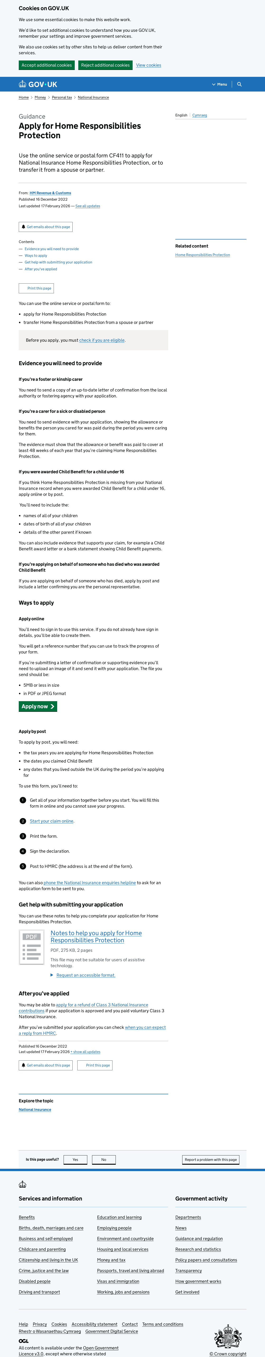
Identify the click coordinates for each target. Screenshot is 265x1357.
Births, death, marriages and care (51, 1228)
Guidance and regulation (199, 1238)
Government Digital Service (111, 1331)
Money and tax (111, 1260)
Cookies (59, 1324)
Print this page (39, 288)
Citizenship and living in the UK (48, 1260)
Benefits (27, 1217)
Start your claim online (51, 821)
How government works (198, 1281)
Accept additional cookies (47, 65)
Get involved (187, 1292)
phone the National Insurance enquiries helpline (90, 882)
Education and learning (119, 1217)
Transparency (188, 1270)
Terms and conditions (162, 1324)
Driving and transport (39, 1292)
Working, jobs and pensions (123, 1292)
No (108, 1159)
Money (40, 97)
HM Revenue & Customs (50, 193)
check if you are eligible (102, 340)
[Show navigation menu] (219, 84)
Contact (130, 1324)
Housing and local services (123, 1249)
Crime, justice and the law (44, 1270)
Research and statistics (198, 1249)
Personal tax (62, 97)
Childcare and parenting (42, 1249)
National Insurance (93, 97)
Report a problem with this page (211, 1159)
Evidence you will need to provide (52, 249)
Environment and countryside (125, 1238)
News (181, 1228)
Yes (80, 1159)
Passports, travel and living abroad (130, 1270)
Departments (188, 1217)
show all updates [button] (85, 1051)
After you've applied (41, 269)
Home (24, 97)
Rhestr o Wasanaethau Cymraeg (50, 1331)
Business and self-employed (46, 1238)
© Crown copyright (227, 1354)
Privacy (40, 1324)
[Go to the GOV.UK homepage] (38, 84)
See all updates (87, 206)
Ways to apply (36, 255)
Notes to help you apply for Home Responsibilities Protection (96, 936)
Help (23, 1324)
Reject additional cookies (105, 65)
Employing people (114, 1228)
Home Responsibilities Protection (202, 255)
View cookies (148, 65)
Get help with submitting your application (58, 262)
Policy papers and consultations (206, 1260)
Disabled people (35, 1281)
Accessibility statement (94, 1324)
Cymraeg (199, 115)
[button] (38, 706)
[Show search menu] (239, 84)
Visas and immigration (118, 1281)
